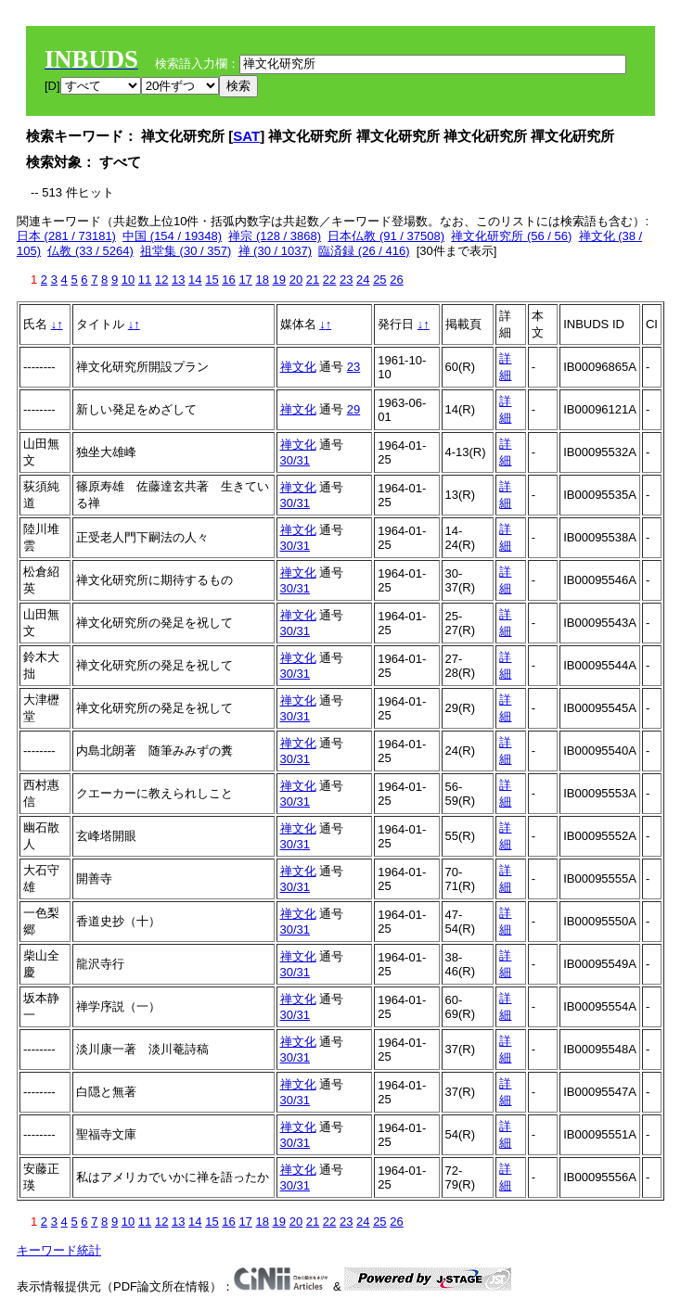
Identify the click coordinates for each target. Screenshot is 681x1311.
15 (211, 279)
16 (228, 279)
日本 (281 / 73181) (66, 236)
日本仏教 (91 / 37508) (386, 236)
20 (295, 279)
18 (261, 279)
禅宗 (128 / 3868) (274, 236)
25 (379, 279)
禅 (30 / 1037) (275, 251)
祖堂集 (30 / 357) (185, 251)
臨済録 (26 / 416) (363, 251)
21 (312, 279)
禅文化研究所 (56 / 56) (511, 236)
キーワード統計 (59, 1250)
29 (353, 409)
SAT (246, 136)
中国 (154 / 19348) (172, 236)
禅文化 (298, 367)
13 (178, 279)
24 (362, 279)
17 (244, 279)
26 (396, 279)
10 (128, 279)
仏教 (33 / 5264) (90, 251)
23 (346, 279)
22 (329, 279)
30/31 (295, 460)
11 (144, 279)
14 (194, 279)
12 (161, 279)
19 (279, 279)
